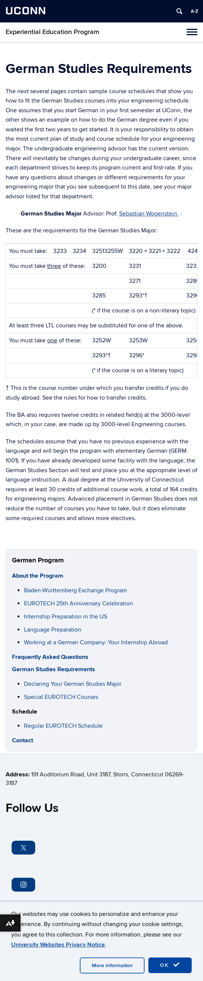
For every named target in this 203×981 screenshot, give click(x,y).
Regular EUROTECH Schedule (63, 726)
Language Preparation (52, 629)
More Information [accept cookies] (112, 965)
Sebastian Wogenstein (150, 213)
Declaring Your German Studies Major (72, 684)
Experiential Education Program (52, 32)
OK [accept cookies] (170, 965)
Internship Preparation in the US (65, 616)
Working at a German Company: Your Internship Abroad (96, 642)
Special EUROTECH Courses (61, 697)
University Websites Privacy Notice (58, 944)
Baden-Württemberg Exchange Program (75, 590)
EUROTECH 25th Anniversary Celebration (78, 603)
